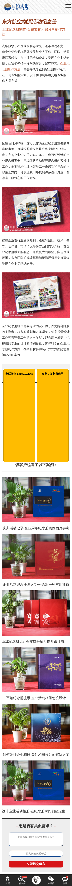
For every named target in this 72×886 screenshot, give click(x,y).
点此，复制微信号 (52, 373)
